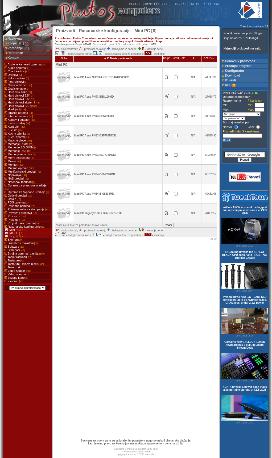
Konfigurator (234, 71)
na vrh (214, 239)
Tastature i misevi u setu (24, 263)
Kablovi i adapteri (20, 119)
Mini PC (14, 229)
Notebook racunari (20, 182)
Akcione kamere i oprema (25, 64)
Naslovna (14, 38)
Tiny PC (14, 236)
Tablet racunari (18, 257)
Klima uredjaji (17, 123)
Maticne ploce (18, 140)
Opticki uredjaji (18, 195)
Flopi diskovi (16, 81)
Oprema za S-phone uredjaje (27, 192)
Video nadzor (18, 270)
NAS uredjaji (17, 178)
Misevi (13, 161)
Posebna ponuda (20, 205)
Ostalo (13, 199)
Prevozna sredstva (21, 212)
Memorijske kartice (20, 154)
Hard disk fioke (18, 92)
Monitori (14, 164)
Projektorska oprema (22, 223)
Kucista (14, 130)
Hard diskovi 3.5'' (20, 99)
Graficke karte (18, 85)
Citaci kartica (17, 71)
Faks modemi (17, 78)
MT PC (14, 233)
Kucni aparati (17, 137)
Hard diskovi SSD (21, 105)
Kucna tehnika (17, 133)
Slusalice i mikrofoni (21, 243)
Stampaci (14, 250)
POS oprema (17, 202)
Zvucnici (14, 281)
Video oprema (17, 274)
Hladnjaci (15, 109)
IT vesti (230, 80)
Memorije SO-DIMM (21, 147)
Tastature (14, 260)
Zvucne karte (16, 277)
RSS (230, 85)
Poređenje (18, 48)
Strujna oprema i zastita (24, 253)
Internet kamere (19, 116)
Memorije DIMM (19, 143)
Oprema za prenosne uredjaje (26, 187)
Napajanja (16, 175)
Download (232, 75)
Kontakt (13, 58)
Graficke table (17, 88)
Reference (15, 53)
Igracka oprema (19, 112)
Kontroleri (15, 126)
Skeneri (13, 239)
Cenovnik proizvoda (240, 61)
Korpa (17, 43)
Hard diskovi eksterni (22, 102)
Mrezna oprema (19, 168)
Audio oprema (17, 67)
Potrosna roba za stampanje (27, 209)
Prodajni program (238, 66)
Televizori (14, 267)
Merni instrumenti (19, 157)
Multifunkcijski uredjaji (23, 171)
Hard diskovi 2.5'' (19, 95)
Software (14, 246)
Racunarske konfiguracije (25, 226)
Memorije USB (18, 150)
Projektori (15, 219)
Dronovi (13, 74)
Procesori (15, 216)
